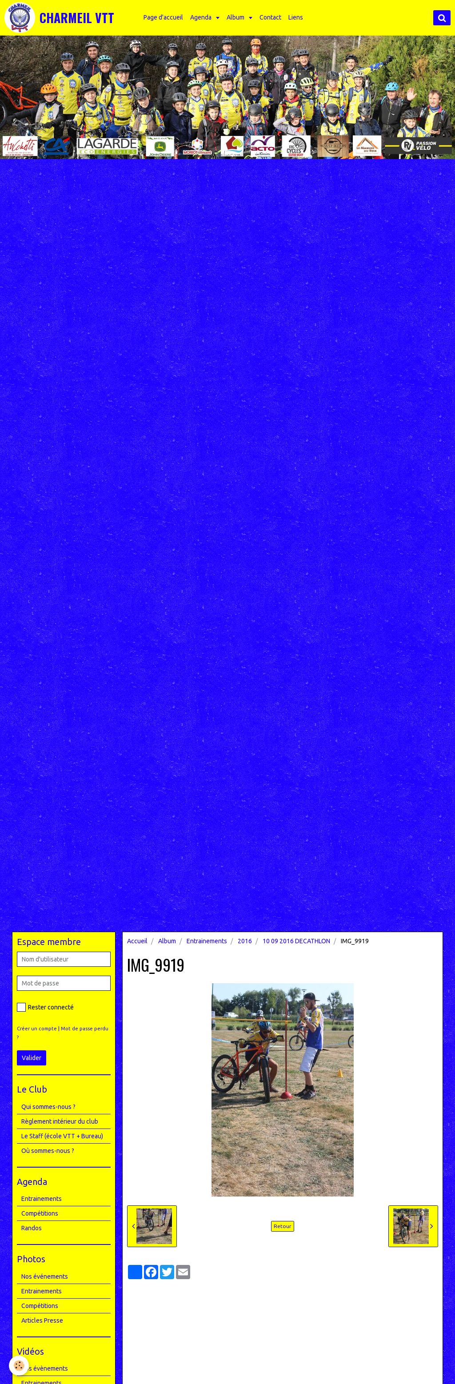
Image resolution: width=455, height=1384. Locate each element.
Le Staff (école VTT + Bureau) (62, 1136)
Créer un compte (37, 1028)
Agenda (201, 17)
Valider (31, 1057)
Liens (295, 17)
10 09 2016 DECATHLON (296, 941)
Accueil (137, 941)
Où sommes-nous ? (47, 1150)
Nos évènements (44, 1368)
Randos (31, 1228)
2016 (245, 941)
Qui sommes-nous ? (48, 1106)
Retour (282, 1226)
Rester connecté (45, 1007)
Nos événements (44, 1276)
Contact (270, 17)
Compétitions (39, 1213)
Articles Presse (42, 1320)
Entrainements (207, 941)
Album (236, 17)
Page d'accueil (163, 17)
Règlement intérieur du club (59, 1121)
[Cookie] (19, 1366)
